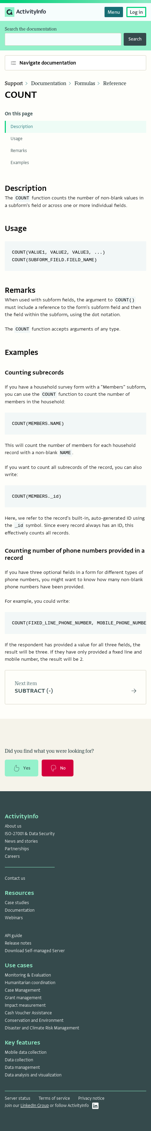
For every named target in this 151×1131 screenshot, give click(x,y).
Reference (114, 83)
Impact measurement (25, 1005)
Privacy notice (91, 1098)
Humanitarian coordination (30, 982)
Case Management (22, 990)
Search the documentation (31, 29)
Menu (114, 12)
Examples (20, 162)
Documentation (48, 83)
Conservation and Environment (34, 1020)
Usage (17, 138)
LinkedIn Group (34, 1105)
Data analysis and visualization (33, 1075)
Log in (136, 12)
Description (22, 126)
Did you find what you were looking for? (49, 751)
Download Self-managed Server (35, 951)
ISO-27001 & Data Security (30, 833)
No (58, 768)
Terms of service (54, 1098)
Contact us (15, 878)
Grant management (23, 998)
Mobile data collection (25, 1052)
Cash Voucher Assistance (28, 1013)
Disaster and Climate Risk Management (42, 1028)
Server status (17, 1098)
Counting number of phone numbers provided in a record (75, 554)
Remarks (19, 150)
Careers (12, 856)
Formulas (84, 83)
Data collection (19, 1060)
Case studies (17, 902)
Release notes (18, 943)
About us (13, 826)
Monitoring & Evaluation (28, 975)
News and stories (21, 841)
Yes (21, 768)
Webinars (14, 918)
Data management (22, 1067)
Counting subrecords (34, 373)
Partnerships (17, 849)
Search (134, 39)
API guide (13, 935)
